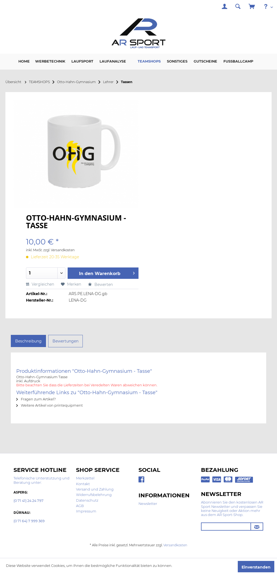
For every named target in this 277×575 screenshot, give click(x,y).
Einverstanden (256, 567)
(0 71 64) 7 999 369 (29, 521)
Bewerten (100, 284)
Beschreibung (28, 341)
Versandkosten (175, 545)
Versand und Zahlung (95, 489)
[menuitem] (224, 7)
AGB (80, 506)
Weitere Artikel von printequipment (49, 405)
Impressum (86, 511)
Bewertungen (65, 341)
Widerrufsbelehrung (94, 495)
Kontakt (83, 484)
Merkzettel (85, 478)
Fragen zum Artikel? (36, 399)
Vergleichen (40, 284)
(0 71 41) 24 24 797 (29, 501)
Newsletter (147, 504)
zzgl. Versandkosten (59, 250)
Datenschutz (87, 500)
